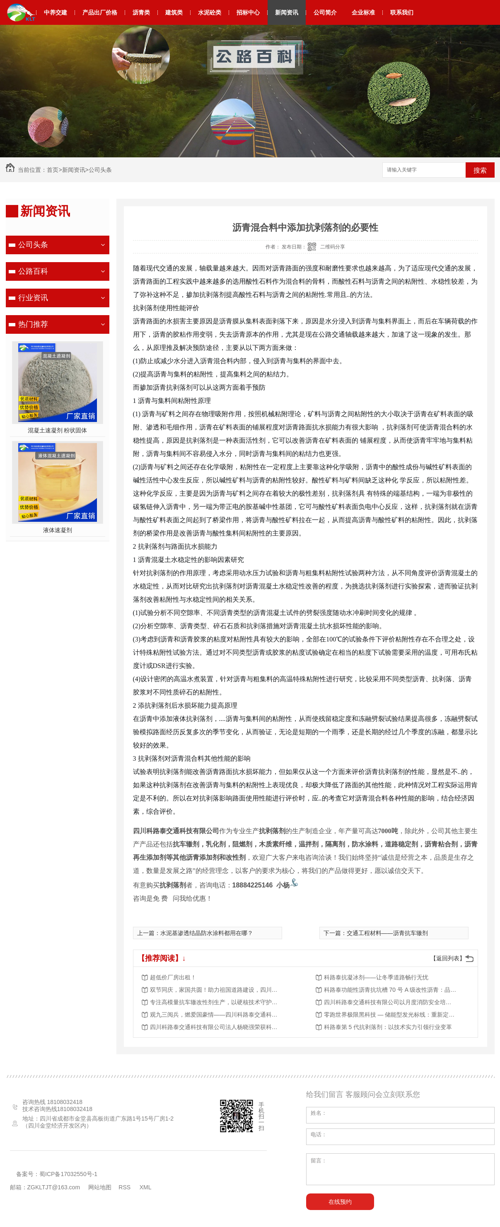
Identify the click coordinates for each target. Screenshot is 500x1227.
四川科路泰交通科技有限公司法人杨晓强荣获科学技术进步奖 (216, 1027)
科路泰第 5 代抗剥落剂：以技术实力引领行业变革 (388, 1027)
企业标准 (363, 12)
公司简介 (325, 12)
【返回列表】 (447, 958)
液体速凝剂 (57, 530)
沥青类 (141, 12)
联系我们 (401, 12)
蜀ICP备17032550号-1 (68, 1174)
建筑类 (174, 12)
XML (146, 1187)
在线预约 (340, 1201)
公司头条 (100, 169)
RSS (125, 1187)
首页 (52, 169)
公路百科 (33, 271)
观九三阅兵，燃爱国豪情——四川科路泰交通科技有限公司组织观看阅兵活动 (216, 1014)
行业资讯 (33, 298)
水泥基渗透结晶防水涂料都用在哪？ (206, 933)
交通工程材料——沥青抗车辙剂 (387, 933)
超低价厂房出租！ (173, 977)
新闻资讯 (286, 12)
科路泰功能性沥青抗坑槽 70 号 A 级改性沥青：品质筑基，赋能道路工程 (390, 989)
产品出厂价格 (99, 12)
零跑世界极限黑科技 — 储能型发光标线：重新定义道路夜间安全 (390, 1014)
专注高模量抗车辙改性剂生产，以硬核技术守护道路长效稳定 (216, 1002)
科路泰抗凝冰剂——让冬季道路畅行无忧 (376, 977)
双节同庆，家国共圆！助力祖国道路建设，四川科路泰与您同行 (216, 989)
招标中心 (248, 12)
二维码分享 (332, 247)
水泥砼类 (209, 12)
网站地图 (99, 1187)
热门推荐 (33, 324)
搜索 (480, 170)
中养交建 (55, 12)
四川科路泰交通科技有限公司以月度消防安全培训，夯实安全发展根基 (390, 1002)
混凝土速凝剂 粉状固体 (57, 430)
